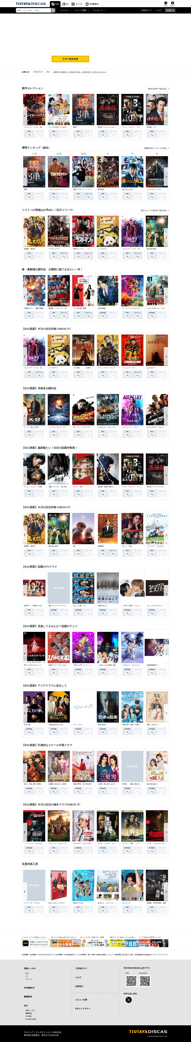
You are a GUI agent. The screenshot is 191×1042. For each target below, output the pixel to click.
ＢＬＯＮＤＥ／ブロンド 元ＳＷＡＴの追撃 (163, 427)
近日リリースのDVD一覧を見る (154, 210)
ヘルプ (159, 10)
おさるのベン (151, 368)
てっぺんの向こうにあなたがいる (61, 127)
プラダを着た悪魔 (79, 308)
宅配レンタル (30, 1010)
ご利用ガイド (146, 10)
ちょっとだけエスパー (155, 606)
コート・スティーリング (106, 368)
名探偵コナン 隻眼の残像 (33, 308)
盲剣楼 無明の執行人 (106, 487)
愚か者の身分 (151, 249)
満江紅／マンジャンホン (106, 127)
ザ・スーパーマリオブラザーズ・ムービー (137, 308)
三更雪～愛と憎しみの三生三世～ (110, 784)
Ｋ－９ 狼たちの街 (31, 427)
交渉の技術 (102, 724)
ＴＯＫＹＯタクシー (56, 189)
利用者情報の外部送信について (146, 954)
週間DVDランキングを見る (155, 148)
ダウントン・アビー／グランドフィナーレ (64, 843)
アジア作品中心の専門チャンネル (150, 937)
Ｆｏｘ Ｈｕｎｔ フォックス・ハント (136, 127)
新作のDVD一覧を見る (157, 89)
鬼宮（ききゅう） (153, 724)
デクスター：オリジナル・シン (84, 843)
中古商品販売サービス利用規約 (75, 954)
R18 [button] (169, 10)
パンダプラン (102, 249)
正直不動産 (102, 308)
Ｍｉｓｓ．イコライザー (82, 427)
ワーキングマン (54, 249)
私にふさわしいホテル (57, 903)
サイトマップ (163, 954)
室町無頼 (101, 189)
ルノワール (126, 903)
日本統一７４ (151, 127)
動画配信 (28, 996)
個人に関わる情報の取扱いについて (100, 954)
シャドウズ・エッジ (154, 189)
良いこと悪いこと (79, 606)
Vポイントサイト (82, 1008)
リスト (166, 5)
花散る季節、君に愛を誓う (82, 784)
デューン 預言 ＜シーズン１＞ (134, 843)
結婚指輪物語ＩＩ (153, 665)
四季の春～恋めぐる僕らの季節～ (134, 724)
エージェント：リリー (130, 427)
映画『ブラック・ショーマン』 (84, 189)
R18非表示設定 (30, 1019)
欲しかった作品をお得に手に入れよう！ (64, 937)
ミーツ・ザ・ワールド (32, 903)
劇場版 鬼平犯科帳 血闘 (156, 903)
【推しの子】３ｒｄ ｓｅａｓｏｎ (86, 665)
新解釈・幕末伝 (29, 249)
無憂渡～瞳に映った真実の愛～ (60, 784)
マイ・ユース (78, 724)
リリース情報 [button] (80, 10)
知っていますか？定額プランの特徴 (92, 937)
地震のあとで (102, 606)
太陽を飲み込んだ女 (56, 724)
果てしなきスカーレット (33, 665)
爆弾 (74, 127)
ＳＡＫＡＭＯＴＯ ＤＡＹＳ (157, 308)
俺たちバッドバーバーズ (57, 606)
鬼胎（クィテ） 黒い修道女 (59, 487)
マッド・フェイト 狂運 (33, 487)
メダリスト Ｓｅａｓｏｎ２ (132, 665)
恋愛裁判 (101, 546)
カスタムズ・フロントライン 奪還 (110, 427)
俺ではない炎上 (127, 189)
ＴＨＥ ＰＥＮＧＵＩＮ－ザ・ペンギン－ (162, 843)
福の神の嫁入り (152, 784)
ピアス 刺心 (78, 487)
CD (67, 4)
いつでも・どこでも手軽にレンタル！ (34, 937)
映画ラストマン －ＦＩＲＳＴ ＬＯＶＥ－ (89, 249)
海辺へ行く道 (78, 903)
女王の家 (27, 724)
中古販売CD (94, 4)
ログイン (172, 5)
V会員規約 (33, 954)
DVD (57, 4)
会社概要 (25, 954)
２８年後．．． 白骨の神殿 (83, 368)
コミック (78, 4)
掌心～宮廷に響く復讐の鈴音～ (35, 784)
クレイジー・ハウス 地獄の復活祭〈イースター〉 (42, 127)
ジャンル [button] (64, 10)
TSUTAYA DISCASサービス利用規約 (50, 954)
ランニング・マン (128, 368)
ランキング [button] (98, 10)
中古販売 (28, 1016)
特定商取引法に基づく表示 (123, 954)
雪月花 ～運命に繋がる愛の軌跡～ (135, 784)
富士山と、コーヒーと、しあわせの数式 (112, 903)
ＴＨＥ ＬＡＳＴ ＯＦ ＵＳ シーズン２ (114, 843)
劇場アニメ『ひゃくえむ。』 (59, 665)
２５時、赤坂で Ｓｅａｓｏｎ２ (134, 606)
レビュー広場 (81, 999)
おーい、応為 (127, 546)
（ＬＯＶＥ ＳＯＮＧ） (155, 546)
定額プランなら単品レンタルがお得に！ (123, 937)
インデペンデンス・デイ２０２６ (61, 427)
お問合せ (79, 986)
